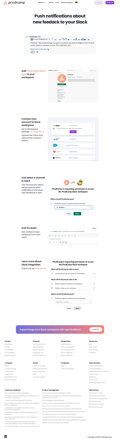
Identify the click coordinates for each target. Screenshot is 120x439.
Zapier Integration (67, 355)
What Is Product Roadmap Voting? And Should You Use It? (61, 403)
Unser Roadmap (66, 2)
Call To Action (93, 380)
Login (98, 3)
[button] (42, 2)
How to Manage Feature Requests (53, 400)
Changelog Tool (38, 353)
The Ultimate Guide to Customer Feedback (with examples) (21, 413)
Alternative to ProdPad (96, 404)
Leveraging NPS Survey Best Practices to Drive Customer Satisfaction (19, 409)
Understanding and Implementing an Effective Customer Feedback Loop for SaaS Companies (20, 423)
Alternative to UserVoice (97, 396)
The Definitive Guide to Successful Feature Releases (22, 426)
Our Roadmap (9, 350)
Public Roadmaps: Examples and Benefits (55, 423)
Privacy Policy (9, 374)
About (7, 366)
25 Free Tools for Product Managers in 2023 (56, 393)
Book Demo (8, 344)
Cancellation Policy (11, 377)
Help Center (93, 347)
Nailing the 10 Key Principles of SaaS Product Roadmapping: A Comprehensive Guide (62, 397)
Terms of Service (10, 369)
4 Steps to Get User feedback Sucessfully (18, 400)
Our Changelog (10, 353)
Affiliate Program (10, 355)
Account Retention (95, 369)
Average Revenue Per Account (99, 371)
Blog (57, 2)
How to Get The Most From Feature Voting (56, 406)
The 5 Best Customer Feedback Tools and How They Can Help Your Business (22, 397)
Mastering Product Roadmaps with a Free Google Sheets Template (64, 420)
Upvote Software (38, 350)
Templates (92, 353)
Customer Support (39, 377)
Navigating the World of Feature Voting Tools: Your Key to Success (21, 418)
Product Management (40, 369)
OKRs (62, 366)
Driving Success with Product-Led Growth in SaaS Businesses (62, 409)
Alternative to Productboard (98, 399)
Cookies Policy (9, 371)
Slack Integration (66, 344)
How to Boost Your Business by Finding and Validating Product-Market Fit (22, 404)
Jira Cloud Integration (68, 350)
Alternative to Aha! (95, 401)
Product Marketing (39, 371)
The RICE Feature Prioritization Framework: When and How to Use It (63, 412)
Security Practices (10, 380)
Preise (51, 2)
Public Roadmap (38, 347)
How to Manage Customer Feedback (17, 393)
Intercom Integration (68, 347)
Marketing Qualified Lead (97, 382)
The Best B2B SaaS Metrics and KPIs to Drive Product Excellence (62, 417)
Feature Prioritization (67, 369)
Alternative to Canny (96, 393)
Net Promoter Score (39, 355)
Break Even (92, 377)
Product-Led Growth (95, 366)
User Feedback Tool (39, 344)
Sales (34, 374)
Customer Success (39, 366)
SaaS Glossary (93, 350)
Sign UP (110, 2)
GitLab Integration (67, 353)
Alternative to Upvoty (96, 407)
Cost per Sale (93, 374)
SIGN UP (96, 329)
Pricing (7, 347)
